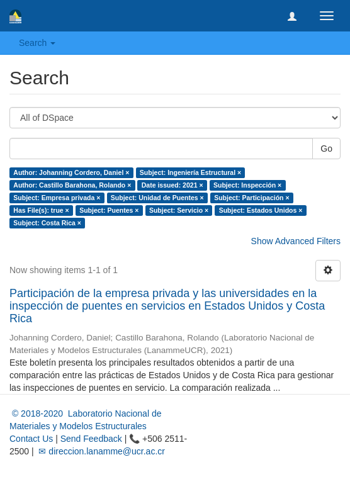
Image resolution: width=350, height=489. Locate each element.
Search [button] (37, 43)
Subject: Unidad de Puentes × (157, 197)
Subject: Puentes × (108, 210)
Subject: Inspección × (247, 185)
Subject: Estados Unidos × (261, 210)
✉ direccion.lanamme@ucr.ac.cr (101, 451)
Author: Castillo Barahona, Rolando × (72, 185)
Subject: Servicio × (178, 210)
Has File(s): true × (41, 210)
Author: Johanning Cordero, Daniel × (71, 172)
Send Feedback (91, 439)
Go (326, 148)
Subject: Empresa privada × (56, 197)
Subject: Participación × (251, 197)
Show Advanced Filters (296, 241)
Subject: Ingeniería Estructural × (190, 172)
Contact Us (31, 439)
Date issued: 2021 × (172, 185)
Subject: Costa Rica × (47, 223)
